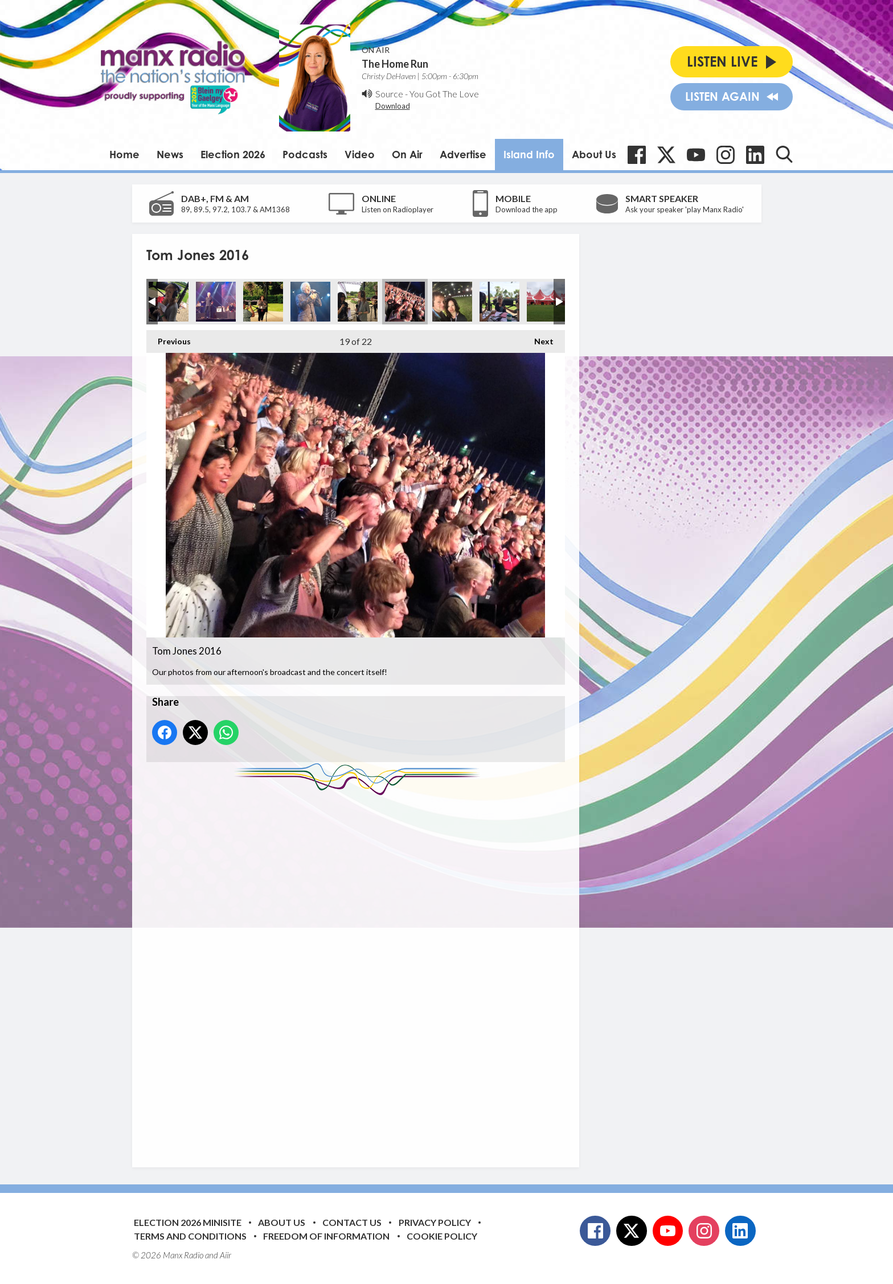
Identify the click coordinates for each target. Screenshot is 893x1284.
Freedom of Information (326, 1235)
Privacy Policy (435, 1222)
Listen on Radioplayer (397, 209)
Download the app (526, 209)
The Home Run (395, 63)
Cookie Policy (442, 1235)
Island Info (529, 154)
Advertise (463, 154)
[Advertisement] (360, 972)
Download (392, 105)
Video (360, 154)
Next (538, 338)
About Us (594, 154)
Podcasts (304, 154)
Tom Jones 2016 (169, 302)
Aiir (225, 1255)
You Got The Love (444, 93)
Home (124, 154)
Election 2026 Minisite (187, 1222)
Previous (168, 338)
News (170, 154)
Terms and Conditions (190, 1235)
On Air (407, 154)
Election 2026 (232, 154)
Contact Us (352, 1222)
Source (389, 93)
